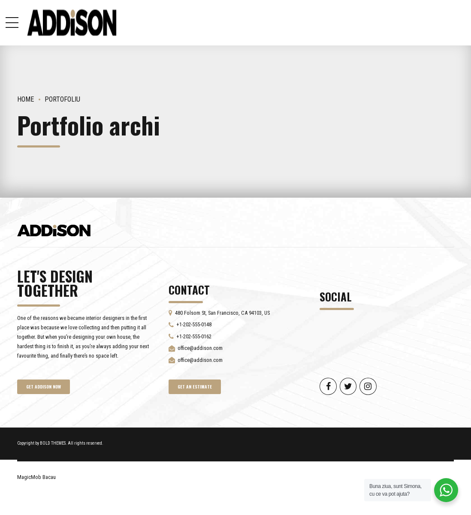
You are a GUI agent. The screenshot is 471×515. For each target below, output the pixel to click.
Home (25, 99)
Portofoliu (62, 99)
